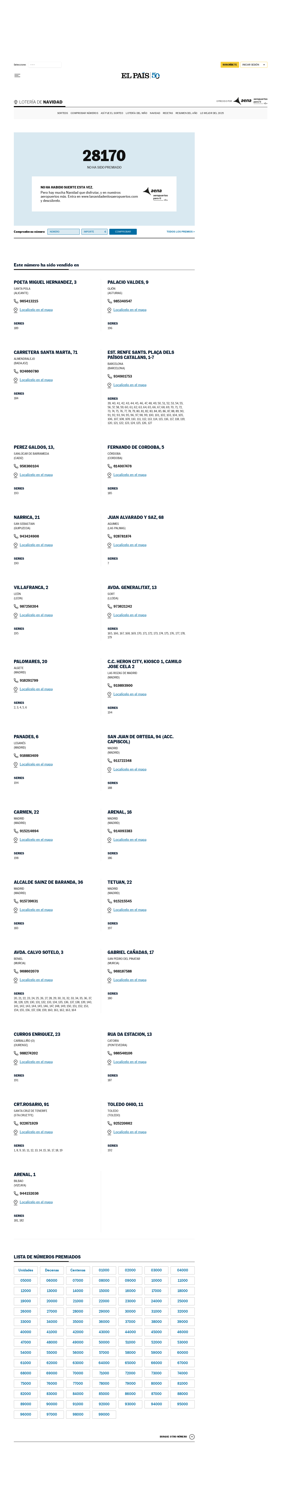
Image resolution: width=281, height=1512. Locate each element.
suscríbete (230, 64)
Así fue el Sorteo (112, 113)
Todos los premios (180, 231)
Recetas (168, 113)
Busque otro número (173, 1436)
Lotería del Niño (136, 113)
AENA (250, 100)
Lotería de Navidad (40, 102)
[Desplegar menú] (17, 75)
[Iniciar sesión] (253, 65)
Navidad (155, 113)
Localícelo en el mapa (36, 310)
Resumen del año (186, 113)
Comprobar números (84, 113)
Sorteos (62, 113)
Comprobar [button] (123, 231)
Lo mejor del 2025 (212, 113)
